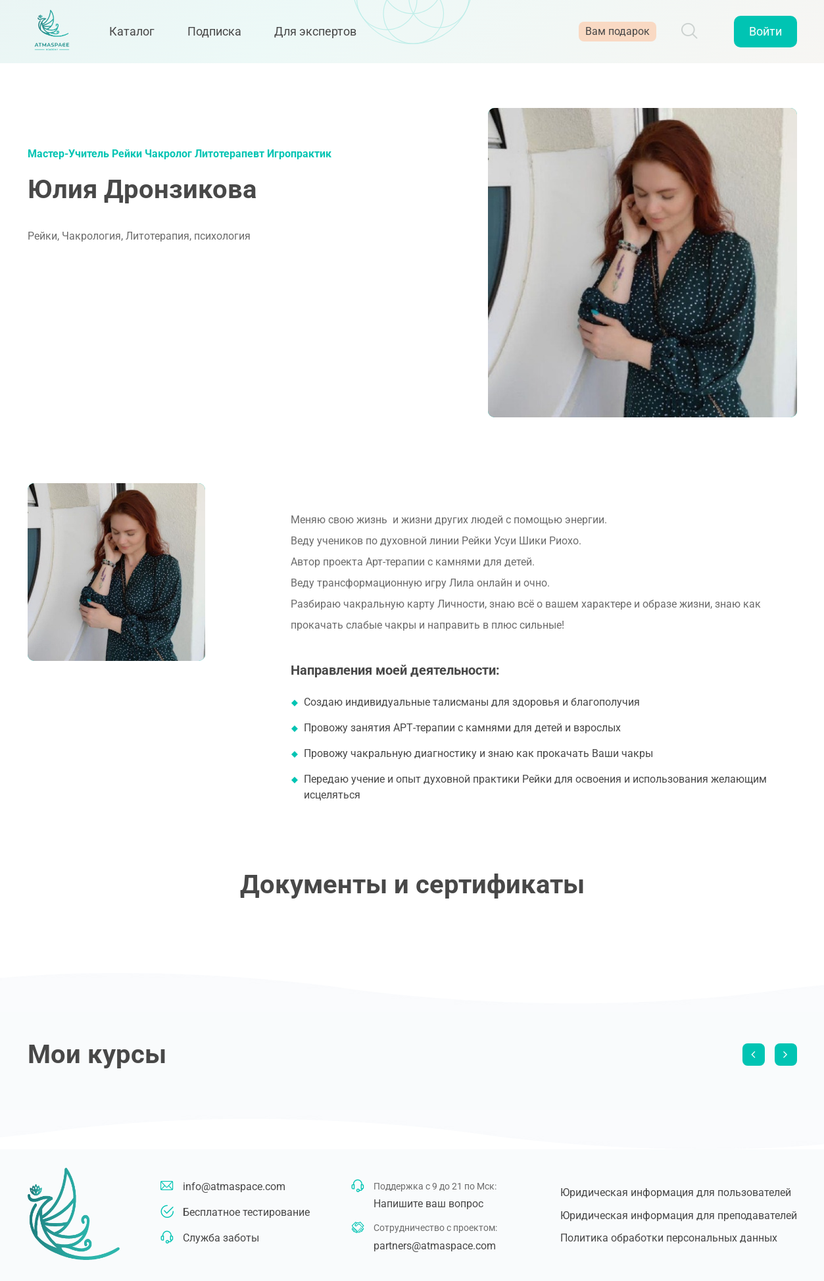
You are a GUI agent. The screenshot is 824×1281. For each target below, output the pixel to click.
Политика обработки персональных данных (668, 1238)
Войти (765, 34)
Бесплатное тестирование (246, 1212)
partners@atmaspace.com (435, 1246)
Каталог (139, 34)
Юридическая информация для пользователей (675, 1192)
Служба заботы (221, 1238)
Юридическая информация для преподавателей (678, 1215)
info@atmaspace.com (234, 1186)
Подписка (222, 34)
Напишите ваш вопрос (428, 1203)
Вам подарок (617, 34)
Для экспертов (322, 34)
